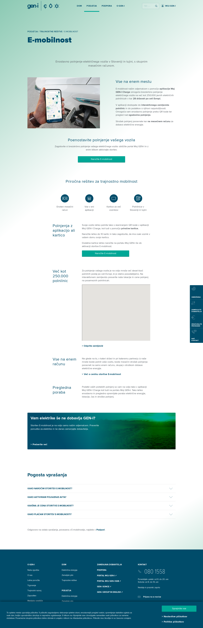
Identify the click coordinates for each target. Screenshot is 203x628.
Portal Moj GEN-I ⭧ (106, 575)
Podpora (101, 570)
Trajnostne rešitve (69, 580)
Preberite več (40, 444)
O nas (29, 575)
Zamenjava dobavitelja (109, 564)
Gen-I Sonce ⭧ (104, 586)
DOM (64, 564)
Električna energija (69, 570)
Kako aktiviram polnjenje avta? (47, 497)
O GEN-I (31, 564)
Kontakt (142, 564)
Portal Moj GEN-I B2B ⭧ (109, 581)
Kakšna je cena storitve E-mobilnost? (51, 505)
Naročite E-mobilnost (101, 159)
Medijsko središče (35, 601)
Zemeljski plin (67, 575)
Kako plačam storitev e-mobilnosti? (50, 514)
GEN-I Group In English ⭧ (110, 592)
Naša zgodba (33, 570)
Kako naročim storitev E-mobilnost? (50, 488)
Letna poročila (33, 580)
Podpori (100, 529)
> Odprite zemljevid (92, 345)
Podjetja (66, 590)
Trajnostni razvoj (34, 590)
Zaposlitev (31, 595)
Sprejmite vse (179, 608)
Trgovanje (31, 585)
